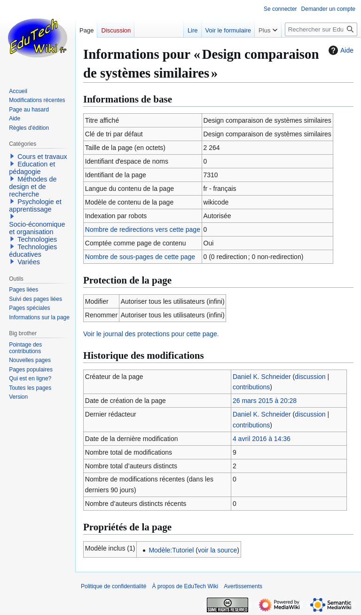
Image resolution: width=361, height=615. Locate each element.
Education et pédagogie (32, 167)
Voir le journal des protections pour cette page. (151, 334)
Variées (28, 262)
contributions (251, 387)
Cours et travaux (42, 156)
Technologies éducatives (33, 250)
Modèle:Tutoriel (171, 550)
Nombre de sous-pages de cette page (140, 256)
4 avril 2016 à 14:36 (261, 438)
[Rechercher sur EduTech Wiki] (321, 29)
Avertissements (243, 586)
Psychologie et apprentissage (35, 205)
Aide (339, 50)
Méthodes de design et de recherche (32, 186)
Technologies (37, 239)
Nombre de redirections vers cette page (142, 229)
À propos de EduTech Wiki (185, 586)
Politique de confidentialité (113, 586)
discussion (310, 376)
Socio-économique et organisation (37, 228)
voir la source (217, 550)
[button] (12, 156)
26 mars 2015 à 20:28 (265, 400)
